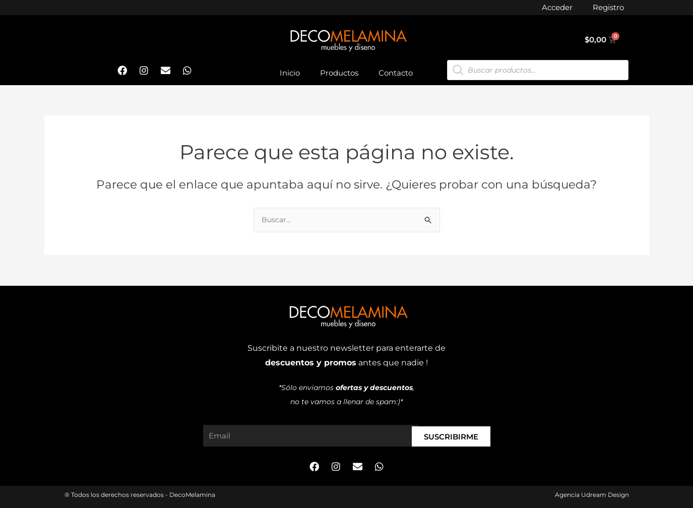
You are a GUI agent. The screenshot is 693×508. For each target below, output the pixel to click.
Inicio (290, 73)
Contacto (396, 73)
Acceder (557, 7)
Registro (608, 7)
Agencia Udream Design (592, 494)
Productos (339, 73)
